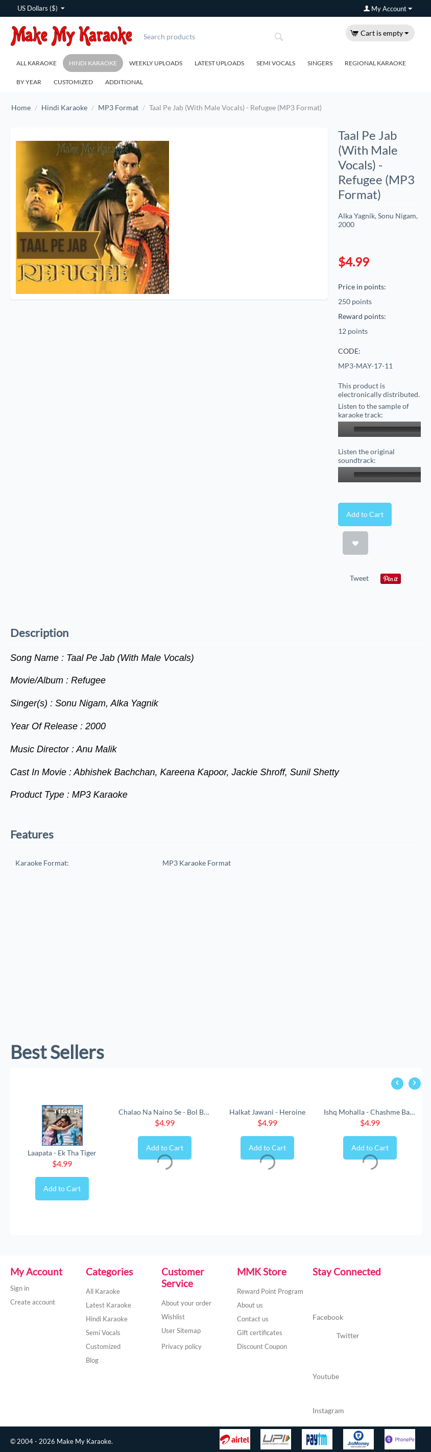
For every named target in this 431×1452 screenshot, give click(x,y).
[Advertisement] (215, 959)
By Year (28, 82)
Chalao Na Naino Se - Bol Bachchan (164, 1112)
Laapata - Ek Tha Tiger (62, 1152)
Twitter (336, 1336)
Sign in (19, 1288)
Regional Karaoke (375, 63)
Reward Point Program (270, 1291)
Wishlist (173, 1317)
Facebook (328, 1307)
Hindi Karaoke (93, 63)
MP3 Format (118, 107)
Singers (319, 63)
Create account (32, 1302)
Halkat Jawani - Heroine (267, 1112)
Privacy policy (181, 1346)
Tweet (359, 578)
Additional (124, 82)
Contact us (253, 1319)
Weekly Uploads (155, 63)
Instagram (328, 1400)
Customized (73, 82)
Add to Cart (365, 514)
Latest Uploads (219, 63)
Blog (92, 1360)
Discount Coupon (262, 1346)
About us (250, 1305)
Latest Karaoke (108, 1305)
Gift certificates (259, 1332)
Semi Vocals (275, 63)
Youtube (326, 1366)
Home (21, 107)
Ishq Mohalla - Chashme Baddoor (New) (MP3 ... (370, 1112)
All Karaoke (36, 63)
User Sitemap (181, 1330)
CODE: (349, 351)
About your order (186, 1303)
